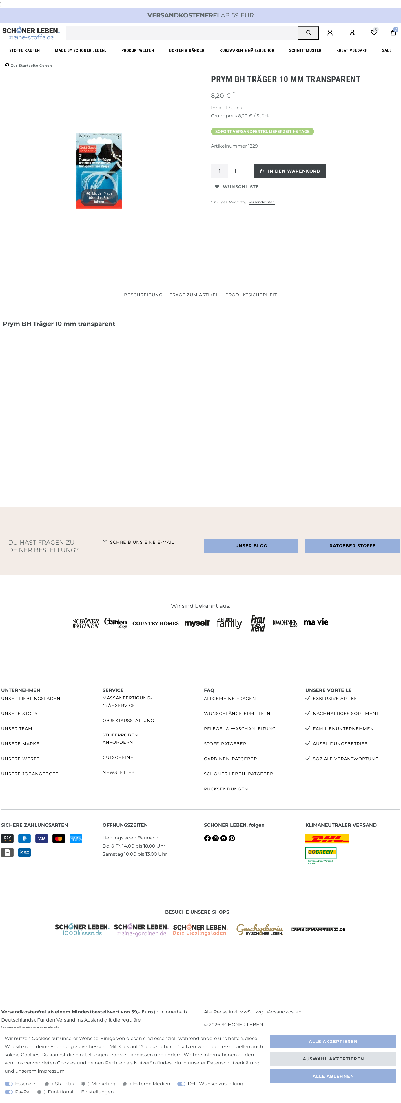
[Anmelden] (331, 33)
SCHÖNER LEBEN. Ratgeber (238, 774)
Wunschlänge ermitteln (237, 713)
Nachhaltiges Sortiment (346, 713)
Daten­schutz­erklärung (233, 1063)
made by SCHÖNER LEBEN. (80, 50)
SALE (387, 50)
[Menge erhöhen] (235, 171)
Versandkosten (262, 202)
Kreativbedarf (351, 50)
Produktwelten (137, 50)
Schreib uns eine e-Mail (142, 542)
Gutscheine (118, 757)
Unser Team (16, 728)
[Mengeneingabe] (219, 171)
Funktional (60, 1092)
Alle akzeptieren (333, 1041)
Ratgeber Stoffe (352, 545)
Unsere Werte (20, 758)
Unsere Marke (20, 743)
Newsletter (119, 772)
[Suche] (308, 33)
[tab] (143, 295)
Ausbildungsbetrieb (340, 743)
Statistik (64, 1083)
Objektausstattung (128, 720)
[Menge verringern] (245, 171)
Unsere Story (19, 713)
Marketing (104, 1083)
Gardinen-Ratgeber (230, 758)
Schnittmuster (305, 50)
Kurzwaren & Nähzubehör (247, 50)
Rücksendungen (226, 789)
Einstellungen (97, 1092)
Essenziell (26, 1083)
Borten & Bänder (186, 50)
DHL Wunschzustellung (215, 1083)
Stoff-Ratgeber (225, 743)
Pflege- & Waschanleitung (240, 728)
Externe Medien (151, 1083)
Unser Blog (251, 545)
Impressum (51, 1071)
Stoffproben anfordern (120, 738)
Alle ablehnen (333, 1076)
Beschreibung (143, 294)
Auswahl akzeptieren (333, 1059)
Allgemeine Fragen (230, 698)
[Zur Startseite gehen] (28, 66)
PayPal (22, 1092)
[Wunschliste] (374, 33)
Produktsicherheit (251, 294)
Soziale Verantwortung (346, 758)
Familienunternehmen (343, 728)
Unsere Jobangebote (30, 774)
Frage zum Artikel (193, 294)
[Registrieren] (353, 33)
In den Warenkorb (290, 171)
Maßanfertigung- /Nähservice (127, 701)
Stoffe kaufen (24, 50)
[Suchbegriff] (182, 33)
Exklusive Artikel (336, 698)
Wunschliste (237, 186)
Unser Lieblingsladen (31, 698)
